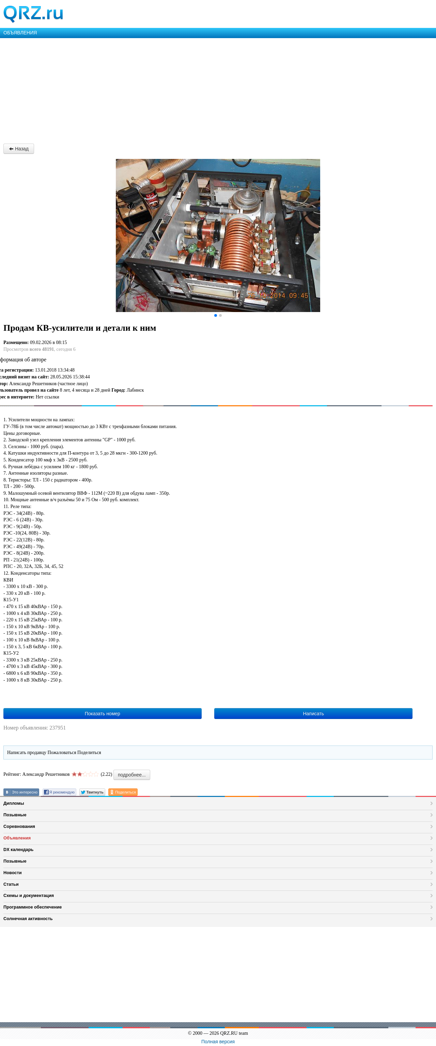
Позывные (15, 814)
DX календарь (18, 849)
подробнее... (132, 775)
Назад (19, 148)
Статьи (11, 884)
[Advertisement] (204, 89)
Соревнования (19, 826)
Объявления (17, 837)
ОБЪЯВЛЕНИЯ (20, 32)
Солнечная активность (28, 918)
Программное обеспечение (32, 907)
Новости (12, 872)
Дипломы (13, 803)
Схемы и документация (28, 895)
